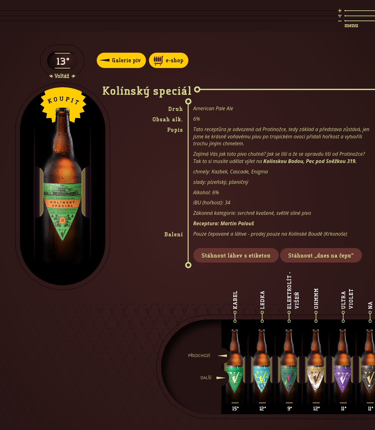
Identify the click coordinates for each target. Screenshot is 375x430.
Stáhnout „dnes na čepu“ (321, 255)
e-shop (169, 60)
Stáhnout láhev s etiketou (236, 255)
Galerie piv (120, 60)
